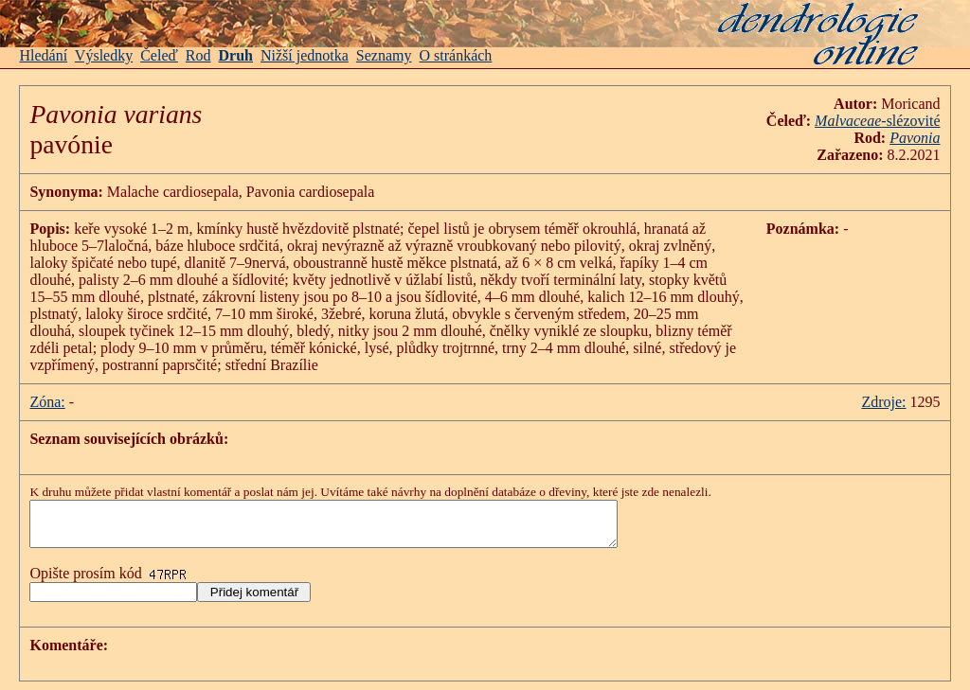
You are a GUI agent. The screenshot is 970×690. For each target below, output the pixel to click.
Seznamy (384, 55)
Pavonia (914, 138)
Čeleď (159, 55)
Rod (198, 55)
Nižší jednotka (304, 55)
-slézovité (877, 121)
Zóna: (46, 402)
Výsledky (104, 55)
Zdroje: (883, 402)
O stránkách (456, 55)
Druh (236, 55)
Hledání (43, 55)
